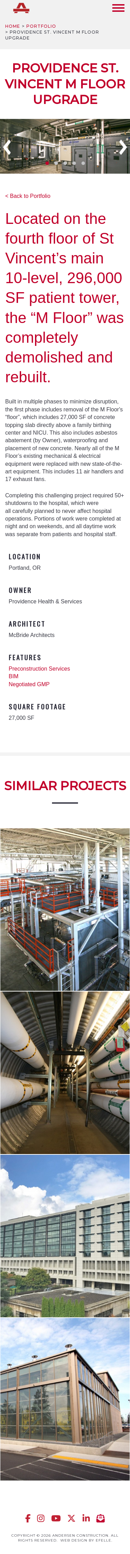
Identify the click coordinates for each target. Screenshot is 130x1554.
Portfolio (41, 26)
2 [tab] (56, 163)
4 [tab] (74, 163)
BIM (13, 676)
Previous (7, 147)
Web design (73, 1540)
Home (12, 26)
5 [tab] (83, 163)
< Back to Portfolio (27, 196)
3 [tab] (65, 163)
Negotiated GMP (29, 684)
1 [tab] (47, 163)
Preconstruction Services (39, 669)
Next (123, 147)
